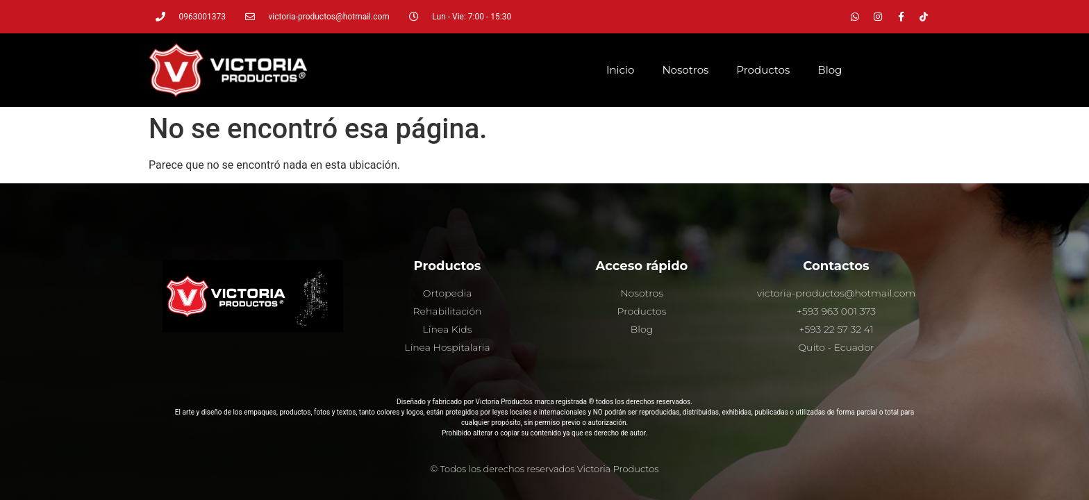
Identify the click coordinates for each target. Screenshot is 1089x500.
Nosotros (685, 69)
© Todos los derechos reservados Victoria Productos (545, 468)
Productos (763, 69)
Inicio (620, 69)
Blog (829, 69)
